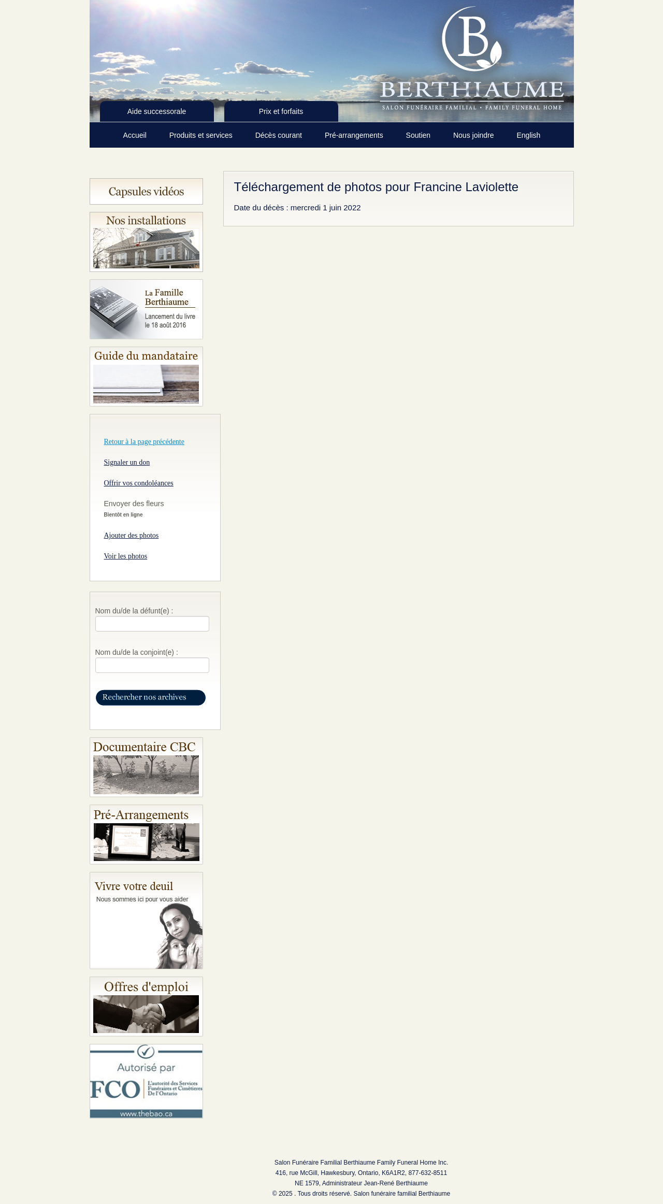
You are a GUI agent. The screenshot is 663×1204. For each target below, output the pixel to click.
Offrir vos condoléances (139, 483)
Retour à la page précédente (144, 442)
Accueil (136, 135)
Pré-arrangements (355, 135)
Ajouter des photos (131, 535)
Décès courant (279, 135)
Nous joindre (474, 135)
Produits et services (202, 135)
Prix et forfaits (281, 111)
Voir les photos (126, 556)
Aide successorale (156, 111)
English (528, 135)
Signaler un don (127, 462)
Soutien (419, 135)
